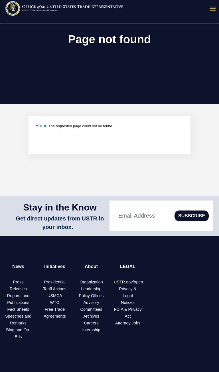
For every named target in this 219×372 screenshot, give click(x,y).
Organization (91, 282)
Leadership (91, 289)
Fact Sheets (18, 309)
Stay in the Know (60, 207)
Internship (91, 330)
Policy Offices (91, 295)
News (18, 266)
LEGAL (127, 266)
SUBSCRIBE (191, 215)
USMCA (54, 295)
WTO (54, 302)
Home (41, 125)
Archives (91, 316)
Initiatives (54, 266)
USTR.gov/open (128, 282)
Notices (128, 302)
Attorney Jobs (127, 323)
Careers (91, 323)
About (91, 266)
